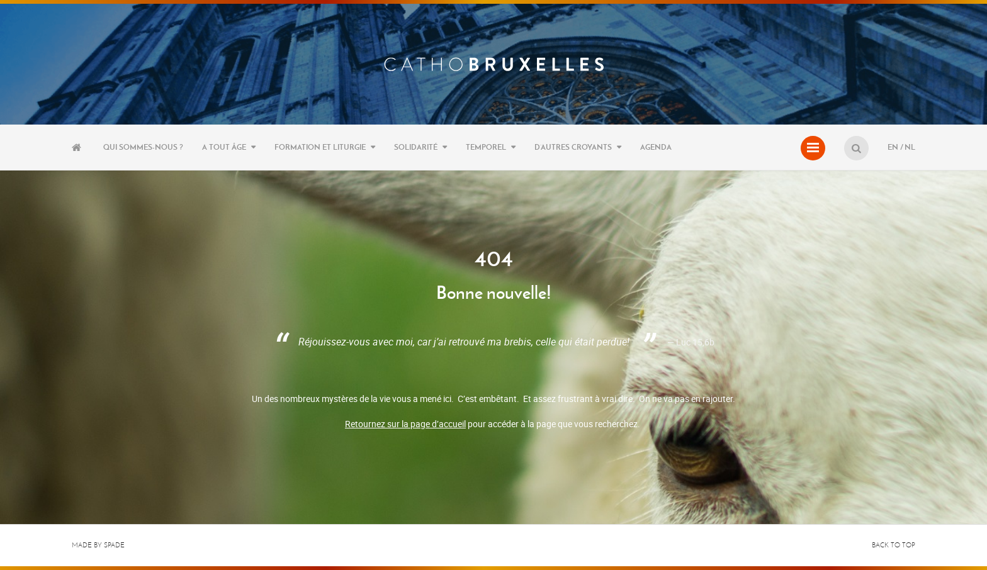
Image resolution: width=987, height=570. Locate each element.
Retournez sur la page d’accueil (405, 424)
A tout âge (224, 147)
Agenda (656, 147)
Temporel (486, 147)
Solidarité (415, 147)
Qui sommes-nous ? (143, 147)
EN (893, 147)
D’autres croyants (573, 147)
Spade (114, 545)
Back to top (893, 545)
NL (910, 147)
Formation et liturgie (320, 147)
